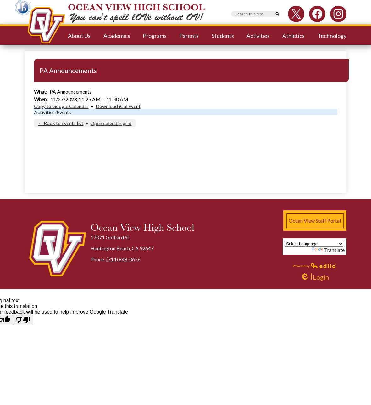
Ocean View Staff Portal (315, 220)
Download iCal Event (118, 106)
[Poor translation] (23, 320)
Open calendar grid (110, 123)
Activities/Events (52, 112)
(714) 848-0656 (123, 259)
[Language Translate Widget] (314, 244)
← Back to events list (60, 123)
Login (314, 277)
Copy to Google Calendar (61, 106)
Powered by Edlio (315, 265)
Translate (328, 250)
